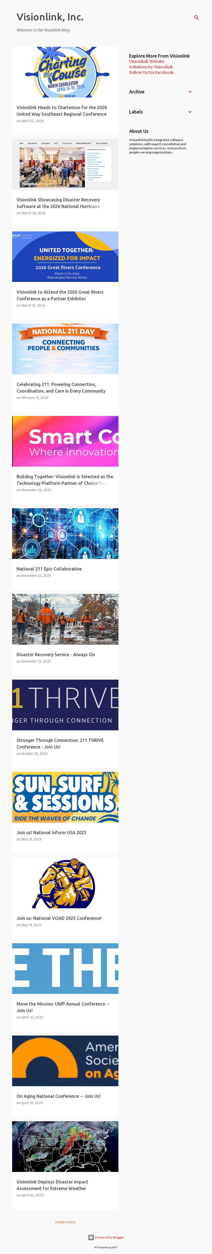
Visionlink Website (146, 61)
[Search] (196, 17)
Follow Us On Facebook (151, 72)
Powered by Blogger (106, 1237)
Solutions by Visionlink (151, 66)
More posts (65, 1222)
